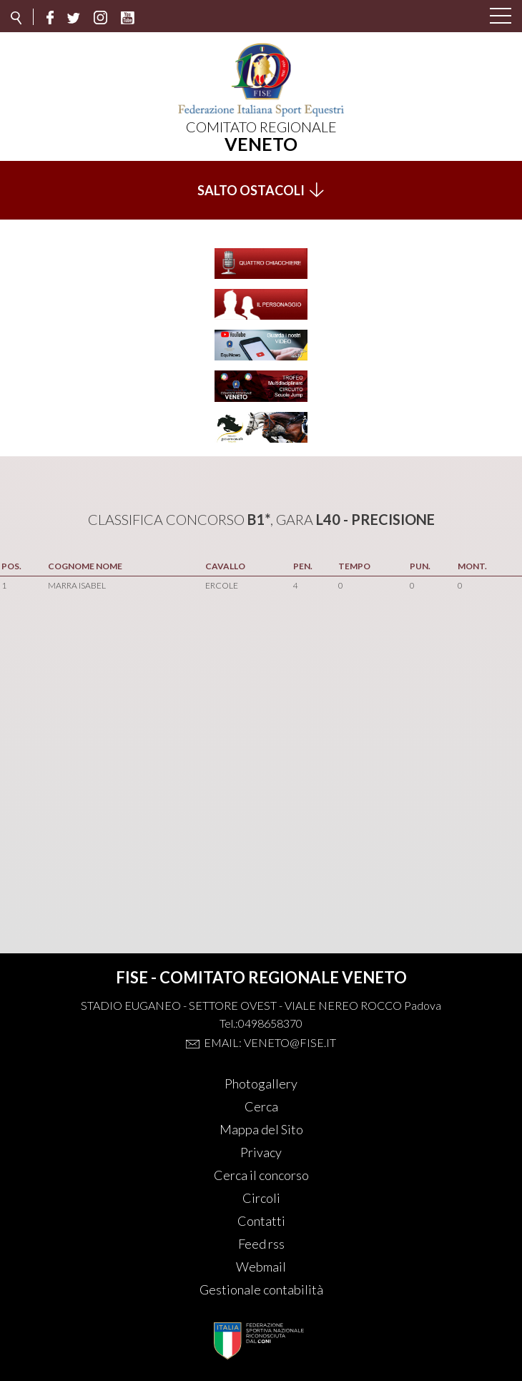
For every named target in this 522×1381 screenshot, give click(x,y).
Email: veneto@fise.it (270, 1042)
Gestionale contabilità (261, 1289)
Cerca (261, 1106)
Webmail (261, 1266)
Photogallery (261, 1083)
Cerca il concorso (261, 1175)
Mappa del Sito (261, 1129)
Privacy (261, 1152)
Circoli (261, 1198)
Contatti (261, 1221)
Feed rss (261, 1244)
